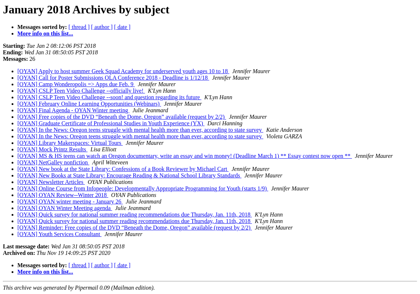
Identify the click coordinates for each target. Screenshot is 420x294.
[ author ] (102, 27)
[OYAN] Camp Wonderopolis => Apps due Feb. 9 (76, 84)
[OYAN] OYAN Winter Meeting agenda (64, 208)
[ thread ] (79, 27)
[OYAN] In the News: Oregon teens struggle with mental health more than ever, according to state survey (140, 130)
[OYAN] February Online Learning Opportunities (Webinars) (89, 104)
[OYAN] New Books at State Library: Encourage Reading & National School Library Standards (129, 175)
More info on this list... (45, 33)
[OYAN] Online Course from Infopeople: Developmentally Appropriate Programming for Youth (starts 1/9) (142, 188)
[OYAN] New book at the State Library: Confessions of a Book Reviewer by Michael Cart (122, 169)
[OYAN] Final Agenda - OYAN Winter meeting (73, 110)
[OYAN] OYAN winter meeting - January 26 (70, 201)
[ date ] (122, 27)
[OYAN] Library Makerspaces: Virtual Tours (70, 143)
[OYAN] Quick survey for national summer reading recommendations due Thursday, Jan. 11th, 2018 (134, 214)
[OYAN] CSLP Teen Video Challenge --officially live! (81, 91)
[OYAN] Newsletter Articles (51, 182)
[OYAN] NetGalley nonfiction (53, 162)
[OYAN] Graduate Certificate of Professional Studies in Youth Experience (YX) (111, 123)
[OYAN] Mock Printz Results (52, 149)
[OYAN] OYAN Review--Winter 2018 (62, 195)
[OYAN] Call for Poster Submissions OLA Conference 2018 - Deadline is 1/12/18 (113, 78)
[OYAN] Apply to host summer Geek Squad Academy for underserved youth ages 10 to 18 (123, 71)
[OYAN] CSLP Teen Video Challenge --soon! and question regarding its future (109, 97)
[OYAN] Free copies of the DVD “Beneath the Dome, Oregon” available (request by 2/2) (121, 117)
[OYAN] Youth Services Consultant (59, 234)
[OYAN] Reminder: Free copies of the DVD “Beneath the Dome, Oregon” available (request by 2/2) (134, 227)
